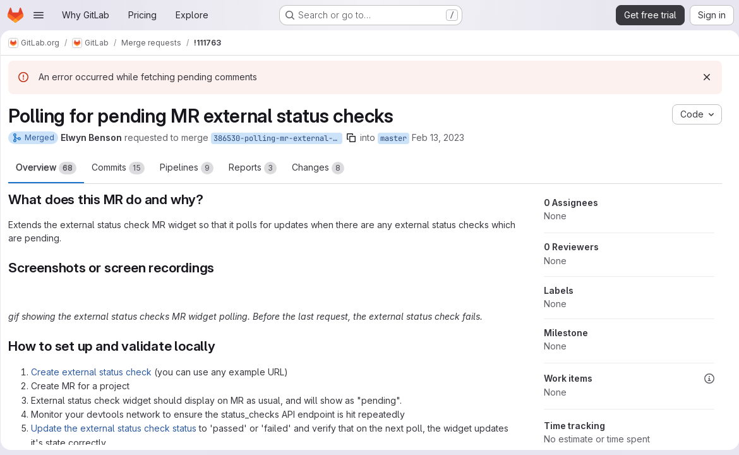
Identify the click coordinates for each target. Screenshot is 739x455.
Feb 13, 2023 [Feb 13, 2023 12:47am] (442, 137)
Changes (322, 168)
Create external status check (95, 372)
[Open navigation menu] (38, 15)
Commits (122, 168)
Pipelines (191, 168)
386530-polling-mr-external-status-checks (282, 138)
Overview (50, 168)
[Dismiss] (701, 77)
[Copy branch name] (355, 137)
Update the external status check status (118, 428)
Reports (257, 168)
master (398, 138)
